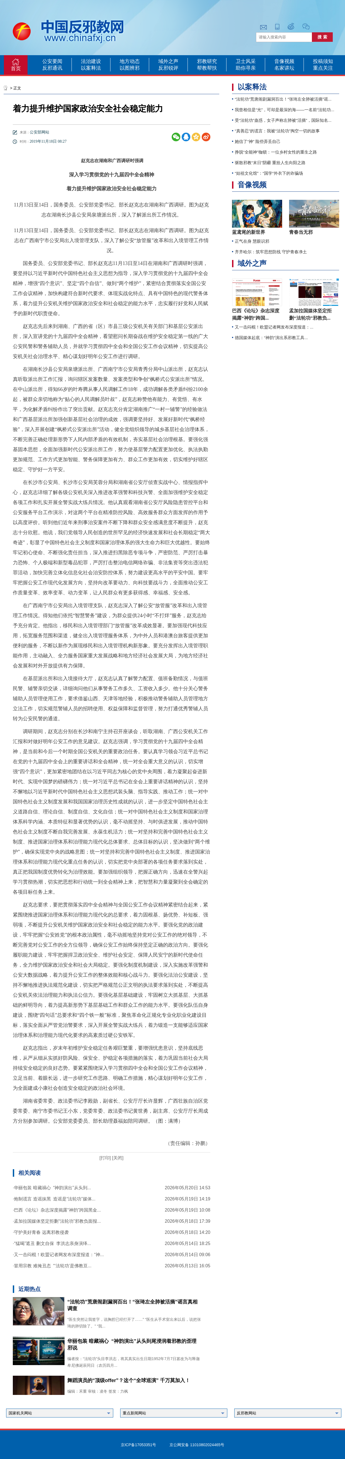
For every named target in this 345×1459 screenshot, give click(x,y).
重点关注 (323, 68)
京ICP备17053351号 (138, 1445)
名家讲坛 (284, 68)
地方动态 (130, 61)
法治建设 (91, 61)
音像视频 (284, 61)
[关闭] (117, 1158)
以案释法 (91, 68)
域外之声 (168, 61)
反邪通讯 (52, 68)
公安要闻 (52, 61)
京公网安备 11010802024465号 (196, 1445)
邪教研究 (207, 61)
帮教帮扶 (207, 68)
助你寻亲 (246, 68)
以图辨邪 (130, 68)
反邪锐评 (168, 68)
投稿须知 (323, 61)
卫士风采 (246, 61)
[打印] (105, 1158)
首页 (16, 68)
